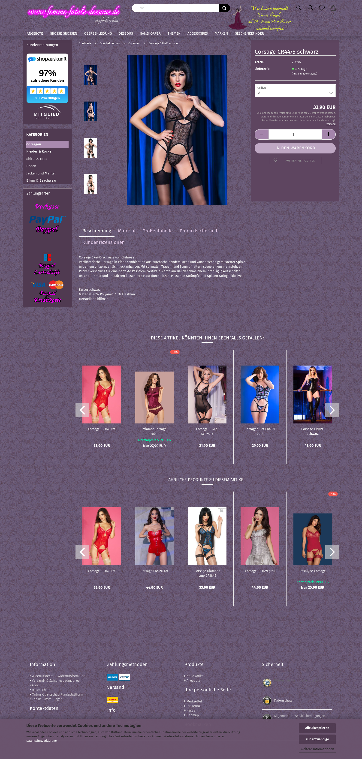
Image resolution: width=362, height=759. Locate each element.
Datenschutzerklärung (41, 740)
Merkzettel (193, 701)
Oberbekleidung (98, 33)
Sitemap (191, 715)
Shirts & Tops (36, 159)
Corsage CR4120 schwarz (207, 431)
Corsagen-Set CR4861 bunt (260, 431)
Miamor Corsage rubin (154, 431)
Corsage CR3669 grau (260, 571)
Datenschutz (40, 690)
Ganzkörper (150, 33)
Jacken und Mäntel (40, 173)
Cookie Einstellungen (46, 699)
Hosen (31, 166)
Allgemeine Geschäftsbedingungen (299, 716)
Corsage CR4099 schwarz (312, 431)
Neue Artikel (194, 676)
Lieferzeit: (262, 69)
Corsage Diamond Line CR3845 (207, 573)
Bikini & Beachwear (41, 180)
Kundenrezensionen (103, 242)
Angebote (35, 33)
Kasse (189, 711)
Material (127, 231)
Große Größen (63, 33)
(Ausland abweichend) (304, 73)
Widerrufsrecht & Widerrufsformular (57, 676)
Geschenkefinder (249, 33)
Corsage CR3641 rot (101, 429)
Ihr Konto (192, 706)
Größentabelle (157, 231)
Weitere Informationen (317, 749)
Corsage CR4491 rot (154, 571)
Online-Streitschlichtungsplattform (56, 694)
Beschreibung (96, 231)
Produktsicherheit (198, 231)
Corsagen (33, 144)
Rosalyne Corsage (313, 571)
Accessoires (197, 33)
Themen (174, 33)
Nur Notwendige (317, 739)
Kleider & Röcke (38, 151)
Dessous (126, 33)
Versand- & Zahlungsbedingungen (55, 681)
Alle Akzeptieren (317, 728)
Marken (221, 33)
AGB (34, 685)
